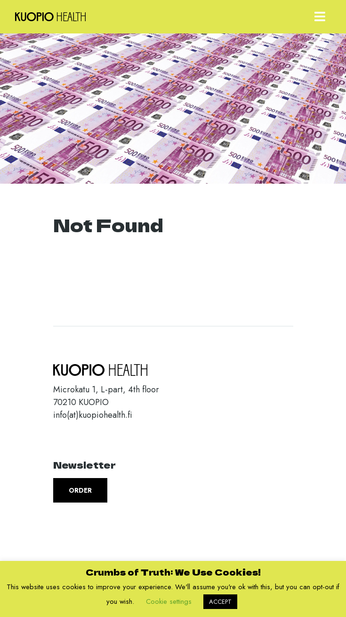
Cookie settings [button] (169, 601)
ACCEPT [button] (220, 601)
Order (80, 490)
